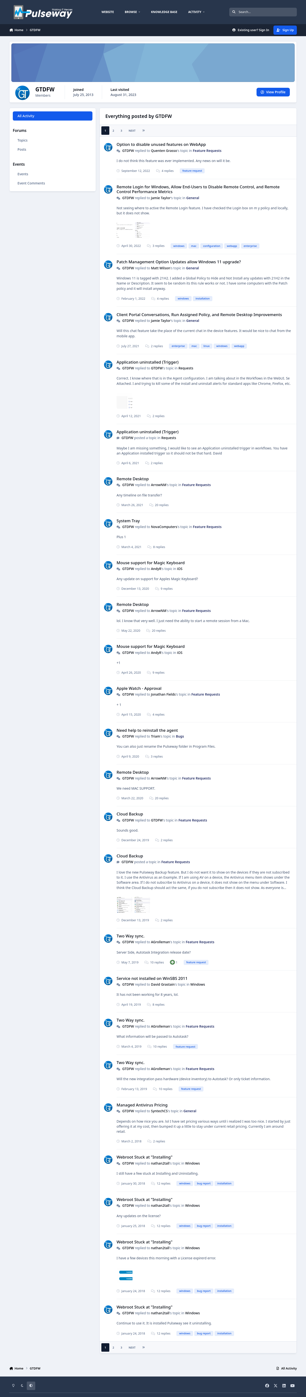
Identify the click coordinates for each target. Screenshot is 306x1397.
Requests (185, 368)
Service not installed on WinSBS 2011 (152, 978)
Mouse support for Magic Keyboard (151, 562)
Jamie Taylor (160, 198)
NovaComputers (164, 526)
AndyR (156, 568)
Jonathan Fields (163, 694)
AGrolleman (160, 942)
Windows (197, 984)
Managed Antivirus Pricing (142, 1105)
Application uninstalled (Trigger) (148, 362)
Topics (23, 140)
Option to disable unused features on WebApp (161, 144)
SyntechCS (159, 1111)
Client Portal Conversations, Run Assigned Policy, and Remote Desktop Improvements (199, 314)
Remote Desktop (133, 478)
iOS (179, 568)
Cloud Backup (130, 814)
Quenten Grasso (164, 150)
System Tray (128, 520)
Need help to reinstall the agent (147, 730)
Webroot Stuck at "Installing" (145, 1157)
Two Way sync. (131, 936)
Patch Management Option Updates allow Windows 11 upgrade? (179, 261)
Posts (22, 149)
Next (132, 130)
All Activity (26, 116)
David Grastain (162, 984)
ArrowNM (158, 484)
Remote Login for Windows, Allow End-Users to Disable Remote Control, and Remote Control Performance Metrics (198, 189)
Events (23, 174)
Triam (155, 736)
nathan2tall (160, 1163)
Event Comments (31, 183)
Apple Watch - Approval (139, 688)
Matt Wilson (160, 268)
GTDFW (128, 150)
